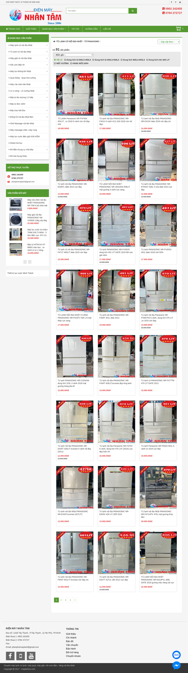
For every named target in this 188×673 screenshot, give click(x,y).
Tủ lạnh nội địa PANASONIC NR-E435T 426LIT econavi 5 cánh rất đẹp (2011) (74, 449)
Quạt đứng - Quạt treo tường (23, 78)
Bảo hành (71, 648)
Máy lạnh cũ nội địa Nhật (21, 45)
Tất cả (58, 60)
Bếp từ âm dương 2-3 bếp (21, 97)
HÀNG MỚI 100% (79, 63)
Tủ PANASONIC (91, 41)
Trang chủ (13, 29)
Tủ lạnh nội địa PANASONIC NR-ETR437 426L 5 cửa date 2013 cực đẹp (156, 187)
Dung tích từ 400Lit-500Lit (105, 60)
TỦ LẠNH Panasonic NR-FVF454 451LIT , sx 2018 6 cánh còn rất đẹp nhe (74, 121)
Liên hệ (107, 29)
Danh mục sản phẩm (54, 29)
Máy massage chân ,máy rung (23, 130)
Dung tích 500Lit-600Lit (133, 60)
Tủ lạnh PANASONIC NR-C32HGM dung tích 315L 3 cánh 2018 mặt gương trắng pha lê (73, 383)
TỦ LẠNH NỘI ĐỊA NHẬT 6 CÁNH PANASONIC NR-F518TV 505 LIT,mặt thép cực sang (74, 318)
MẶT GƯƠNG (61, 63)
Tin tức (75, 29)
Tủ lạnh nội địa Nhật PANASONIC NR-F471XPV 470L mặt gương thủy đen (157, 514)
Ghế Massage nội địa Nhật (22, 123)
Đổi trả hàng (72, 652)
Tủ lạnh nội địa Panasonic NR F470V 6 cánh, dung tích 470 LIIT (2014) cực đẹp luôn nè (116, 449)
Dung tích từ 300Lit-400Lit (77, 60)
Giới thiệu (31, 29)
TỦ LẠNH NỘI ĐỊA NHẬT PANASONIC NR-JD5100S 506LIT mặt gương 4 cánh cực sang (114, 187)
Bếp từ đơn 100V (17, 104)
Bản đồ (69, 641)
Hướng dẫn (91, 29)
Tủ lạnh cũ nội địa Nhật (20, 52)
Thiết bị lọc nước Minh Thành (20, 273)
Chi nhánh (71, 637)
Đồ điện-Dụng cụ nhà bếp (21, 149)
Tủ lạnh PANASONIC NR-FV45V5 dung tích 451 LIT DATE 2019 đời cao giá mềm (116, 252)
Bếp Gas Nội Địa (17, 110)
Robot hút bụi (16, 143)
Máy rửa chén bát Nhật (20, 84)
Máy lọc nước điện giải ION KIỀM (25, 136)
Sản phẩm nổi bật (17, 193)
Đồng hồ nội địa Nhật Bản (21, 117)
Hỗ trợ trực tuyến (18, 167)
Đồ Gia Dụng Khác (18, 156)
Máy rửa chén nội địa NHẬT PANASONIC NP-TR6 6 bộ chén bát (37, 203)
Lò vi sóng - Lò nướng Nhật (22, 91)
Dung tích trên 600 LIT (158, 60)
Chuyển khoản (73, 656)
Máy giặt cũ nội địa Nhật (21, 58)
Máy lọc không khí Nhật (20, 71)
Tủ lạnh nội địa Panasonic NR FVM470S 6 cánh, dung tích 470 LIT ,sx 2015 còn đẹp (157, 318)
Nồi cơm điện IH (17, 65)
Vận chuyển (72, 645)
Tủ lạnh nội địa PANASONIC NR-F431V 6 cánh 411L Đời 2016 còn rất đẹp (115, 121)
